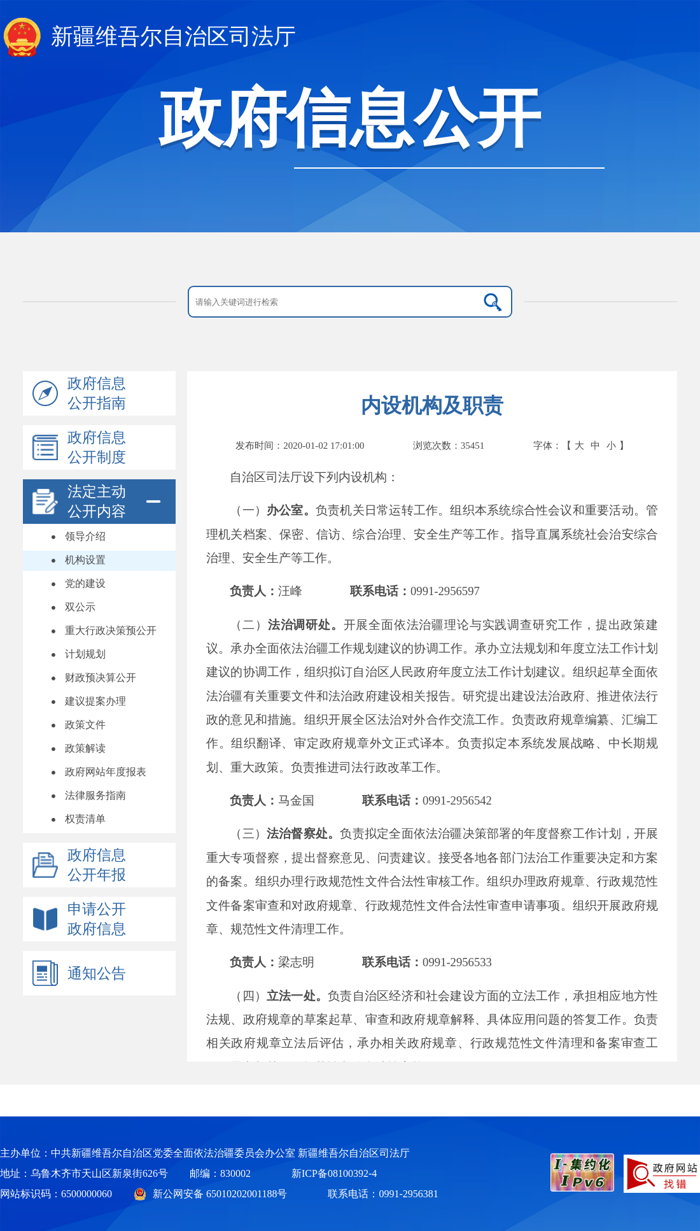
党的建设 (85, 583)
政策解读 (85, 748)
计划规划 (85, 654)
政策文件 (85, 724)
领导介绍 (85, 536)
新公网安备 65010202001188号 (220, 1193)
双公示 (80, 606)
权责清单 (85, 818)
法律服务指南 (95, 795)
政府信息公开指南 (96, 393)
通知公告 (96, 973)
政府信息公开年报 (96, 865)
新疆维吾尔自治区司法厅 (173, 36)
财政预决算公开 (100, 677)
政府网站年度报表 (105, 771)
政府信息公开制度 (96, 447)
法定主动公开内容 (96, 501)
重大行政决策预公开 (111, 630)
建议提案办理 (95, 701)
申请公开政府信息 (96, 919)
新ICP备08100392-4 (334, 1173)
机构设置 (85, 559)
